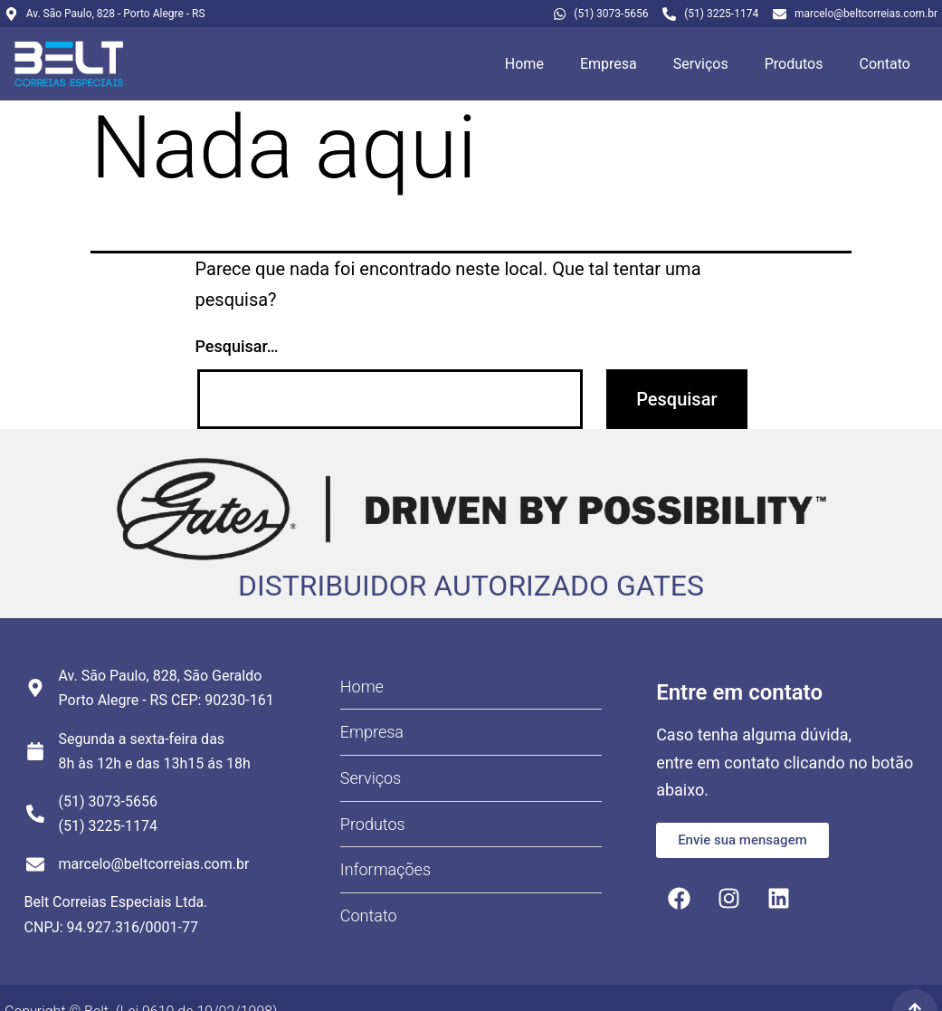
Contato (884, 63)
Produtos (794, 63)
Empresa (608, 63)
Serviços (700, 63)
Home (524, 63)
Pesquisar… (237, 346)
